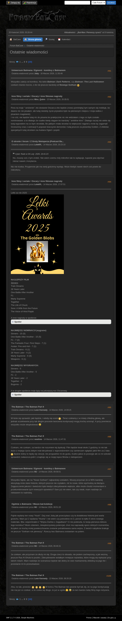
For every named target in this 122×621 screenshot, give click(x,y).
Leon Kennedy (40, 410)
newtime (38, 439)
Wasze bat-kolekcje (43, 504)
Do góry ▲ (112, 618)
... (22, 62)
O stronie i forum (19, 141)
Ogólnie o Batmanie (21, 504)
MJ (35, 472)
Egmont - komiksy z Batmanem (49, 70)
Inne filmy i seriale (20, 96)
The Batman (17, 407)
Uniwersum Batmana (21, 70)
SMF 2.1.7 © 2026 (13, 618)
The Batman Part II (34, 407)
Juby (36, 73)
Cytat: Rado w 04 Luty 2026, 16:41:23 (31, 154)
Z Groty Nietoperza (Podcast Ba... (47, 141)
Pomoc (89, 618)
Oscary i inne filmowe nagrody (47, 96)
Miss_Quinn (39, 99)
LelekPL (38, 145)
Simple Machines (27, 618)
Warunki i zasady (99, 618)
